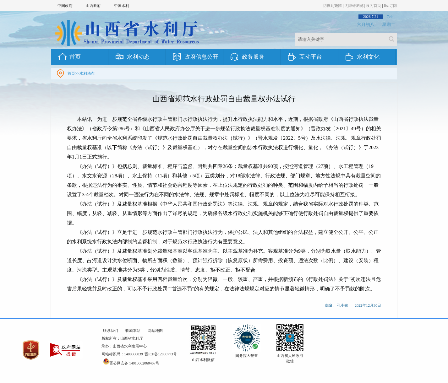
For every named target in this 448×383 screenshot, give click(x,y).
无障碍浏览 (354, 5)
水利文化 (368, 57)
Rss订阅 (390, 5)
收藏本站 (132, 330)
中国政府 (65, 5)
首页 (75, 57)
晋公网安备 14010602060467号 (131, 363)
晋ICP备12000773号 (161, 354)
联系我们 (110, 330)
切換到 (332, 5)
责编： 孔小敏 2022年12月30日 (353, 305)
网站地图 (155, 330)
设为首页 (373, 5)
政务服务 (253, 57)
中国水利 (121, 5)
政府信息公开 (201, 57)
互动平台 (310, 57)
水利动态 (138, 57)
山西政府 (93, 5)
